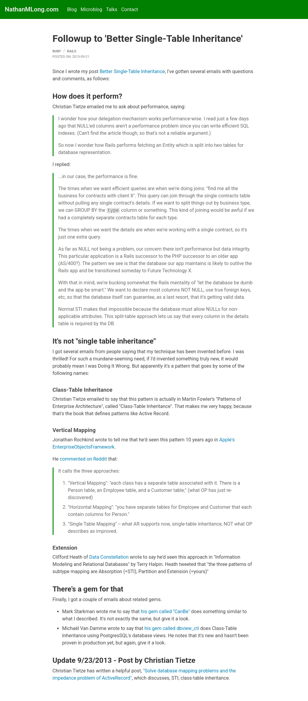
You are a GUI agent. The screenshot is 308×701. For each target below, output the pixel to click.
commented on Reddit (83, 459)
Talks (111, 9)
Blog (72, 9)
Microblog (91, 9)
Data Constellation (108, 557)
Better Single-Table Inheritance (132, 71)
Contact (129, 9)
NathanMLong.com (32, 9)
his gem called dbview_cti (171, 628)
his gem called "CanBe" (165, 611)
